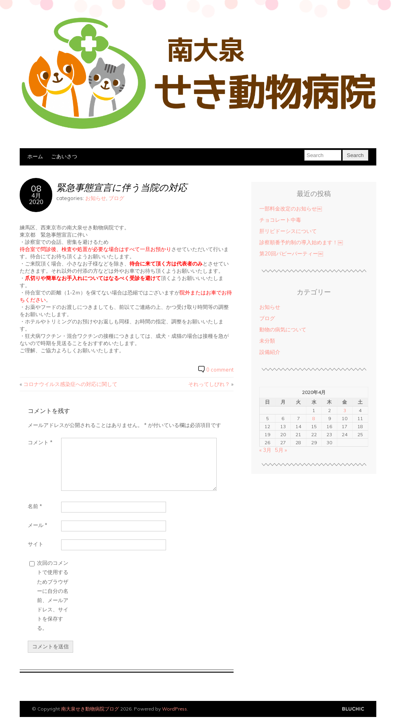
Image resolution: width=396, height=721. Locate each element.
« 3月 (265, 450)
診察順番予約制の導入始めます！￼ (301, 242)
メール (37, 525)
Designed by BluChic (353, 709)
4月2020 (36, 198)
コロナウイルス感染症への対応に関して (70, 384)
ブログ (116, 198)
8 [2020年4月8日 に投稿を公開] (313, 418)
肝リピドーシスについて (288, 231)
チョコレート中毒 (280, 220)
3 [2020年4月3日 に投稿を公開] (344, 410)
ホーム (35, 156)
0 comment (220, 369)
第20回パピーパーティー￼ (291, 253)
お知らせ (95, 198)
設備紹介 (269, 352)
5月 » (281, 450)
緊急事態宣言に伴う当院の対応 (121, 187)
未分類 (267, 340)
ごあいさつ (64, 156)
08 (36, 188)
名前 (35, 506)
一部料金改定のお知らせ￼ (290, 208)
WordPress (174, 709)
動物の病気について (282, 329)
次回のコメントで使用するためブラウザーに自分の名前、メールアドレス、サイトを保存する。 (52, 595)
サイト (35, 544)
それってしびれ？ (209, 384)
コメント (40, 442)
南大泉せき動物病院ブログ (90, 709)
